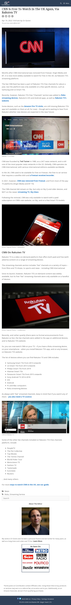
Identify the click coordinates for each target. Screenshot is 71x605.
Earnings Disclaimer (48, 599)
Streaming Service (17, 494)
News (7, 491)
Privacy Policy (36, 599)
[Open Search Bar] (60, 3)
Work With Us (26, 599)
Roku (7, 494)
